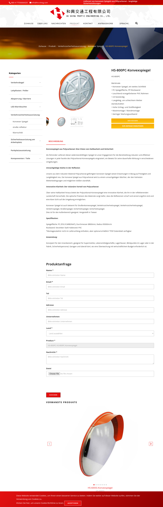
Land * (49, 327)
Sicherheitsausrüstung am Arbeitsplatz (23, 141)
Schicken (53, 394)
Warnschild (18, 132)
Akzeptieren (72, 503)
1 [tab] (73, 109)
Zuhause (29, 23)
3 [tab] (80, 109)
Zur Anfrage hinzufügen (132, 126)
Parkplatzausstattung (21, 150)
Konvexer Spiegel (95, 46)
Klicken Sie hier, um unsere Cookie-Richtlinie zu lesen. (40, 503)
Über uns (42, 23)
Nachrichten (58, 23)
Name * (49, 269)
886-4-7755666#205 (19, 2)
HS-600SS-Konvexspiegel (100, 489)
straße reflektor (20, 127)
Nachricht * (51, 351)
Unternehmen (53, 316)
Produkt (74, 23)
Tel (47, 293)
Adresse (50, 304)
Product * (50, 340)
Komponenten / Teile (20, 158)
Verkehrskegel (17, 82)
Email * (49, 281)
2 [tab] (77, 109)
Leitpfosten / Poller (19, 90)
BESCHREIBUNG (56, 141)
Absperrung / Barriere (21, 98)
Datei (48, 368)
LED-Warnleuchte (19, 106)
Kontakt (88, 23)
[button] (151, 443)
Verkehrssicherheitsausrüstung (72, 46)
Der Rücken (133, 121)
